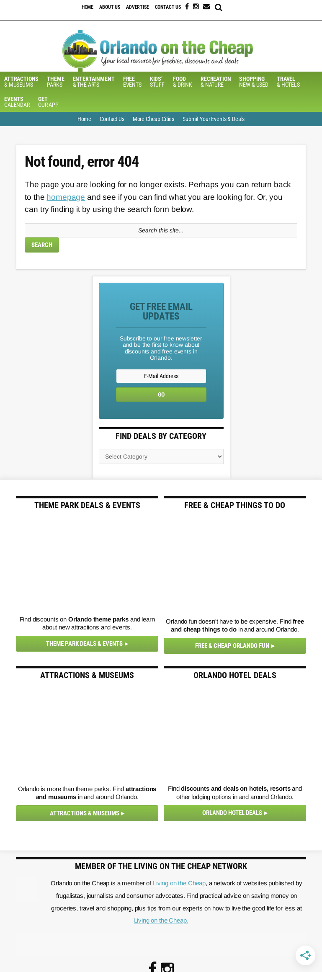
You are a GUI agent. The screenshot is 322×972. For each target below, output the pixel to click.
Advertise (137, 7)
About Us (109, 7)
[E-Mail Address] (161, 376)
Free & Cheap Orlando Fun (232, 646)
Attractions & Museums (84, 813)
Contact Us (168, 7)
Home (87, 7)
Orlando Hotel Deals (232, 813)
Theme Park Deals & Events (84, 643)
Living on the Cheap (179, 883)
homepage (65, 197)
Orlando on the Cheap (161, 51)
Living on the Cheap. (161, 920)
